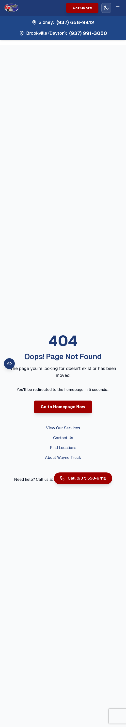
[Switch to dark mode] (106, 8)
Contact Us (63, 437)
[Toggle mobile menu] (117, 7)
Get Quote (82, 8)
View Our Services (63, 428)
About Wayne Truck (63, 457)
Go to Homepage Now (63, 406)
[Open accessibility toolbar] (9, 363)
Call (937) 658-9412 (83, 478)
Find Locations (63, 447)
